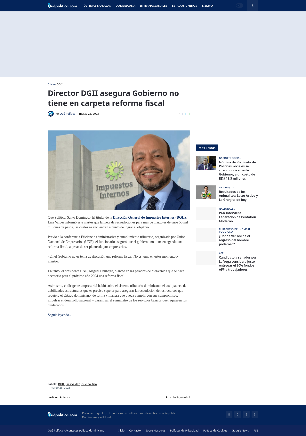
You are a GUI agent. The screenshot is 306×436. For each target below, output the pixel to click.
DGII (59, 84)
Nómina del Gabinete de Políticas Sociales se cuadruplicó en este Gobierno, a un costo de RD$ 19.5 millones (237, 170)
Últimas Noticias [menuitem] (97, 5)
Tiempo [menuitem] (207, 5)
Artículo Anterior (59, 397)
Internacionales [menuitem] (153, 5)
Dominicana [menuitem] (125, 5)
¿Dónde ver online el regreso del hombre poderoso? (234, 240)
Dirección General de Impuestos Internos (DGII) (149, 217)
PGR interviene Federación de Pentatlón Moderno (237, 217)
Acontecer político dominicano (84, 430)
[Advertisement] (153, 44)
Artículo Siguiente (177, 397)
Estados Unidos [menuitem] (184, 5)
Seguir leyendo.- (59, 315)
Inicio (51, 84)
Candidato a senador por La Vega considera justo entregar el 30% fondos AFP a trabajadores (237, 263)
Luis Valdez (73, 384)
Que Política (89, 384)
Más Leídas (207, 148)
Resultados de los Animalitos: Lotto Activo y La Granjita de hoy (238, 196)
